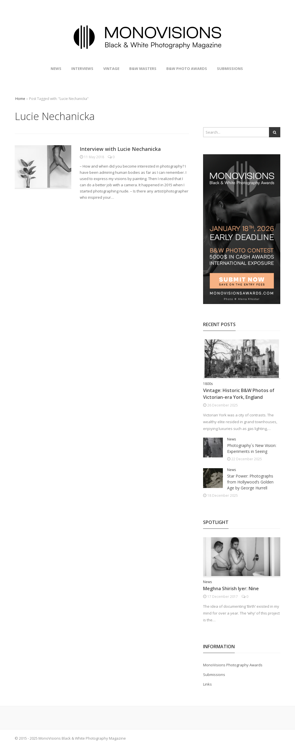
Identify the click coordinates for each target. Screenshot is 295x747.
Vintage (111, 68)
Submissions (230, 68)
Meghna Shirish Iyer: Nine (231, 588)
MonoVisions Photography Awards (232, 664)
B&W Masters (142, 68)
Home (20, 98)
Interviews (82, 68)
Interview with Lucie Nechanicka (120, 148)
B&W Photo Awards (186, 68)
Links (207, 684)
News (56, 68)
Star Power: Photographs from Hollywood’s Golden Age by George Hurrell (250, 482)
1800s (208, 383)
